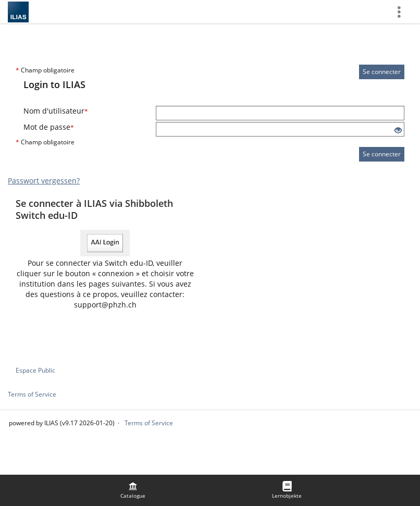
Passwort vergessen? (44, 181)
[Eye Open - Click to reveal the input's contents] (398, 130)
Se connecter (382, 71)
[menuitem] (133, 490)
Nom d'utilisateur (55, 111)
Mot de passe (48, 127)
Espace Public (35, 370)
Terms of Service (32, 394)
